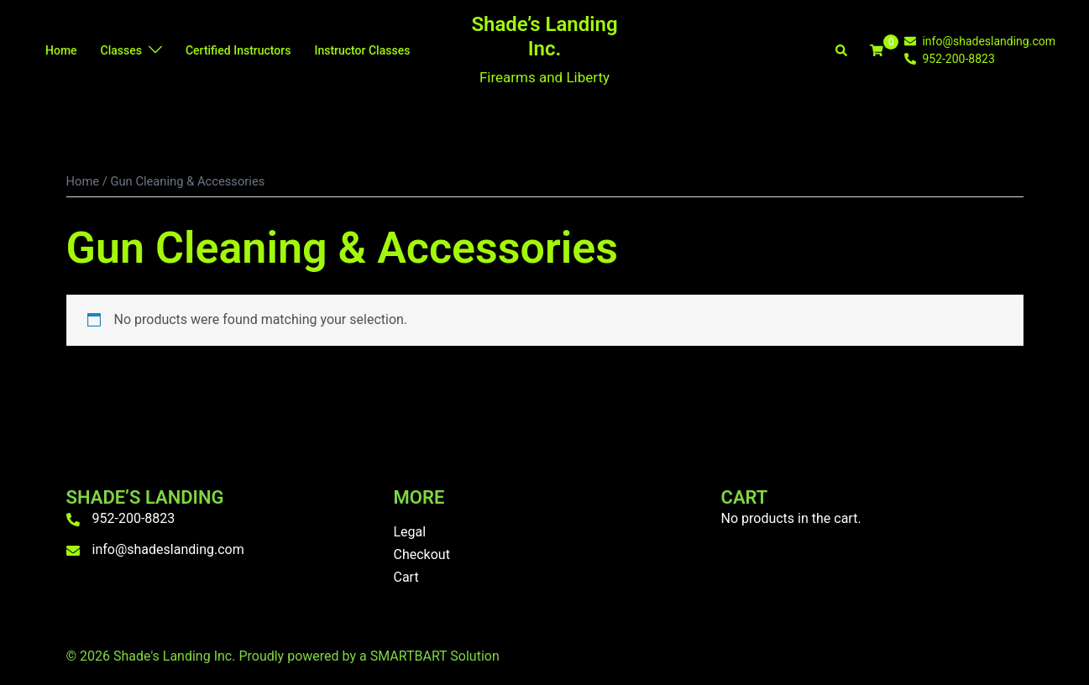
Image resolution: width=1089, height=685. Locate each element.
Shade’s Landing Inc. (544, 36)
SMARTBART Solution (435, 656)
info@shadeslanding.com (168, 549)
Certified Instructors (238, 50)
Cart (406, 577)
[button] (842, 50)
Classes (121, 50)
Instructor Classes (362, 50)
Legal (410, 532)
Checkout (422, 554)
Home (61, 50)
